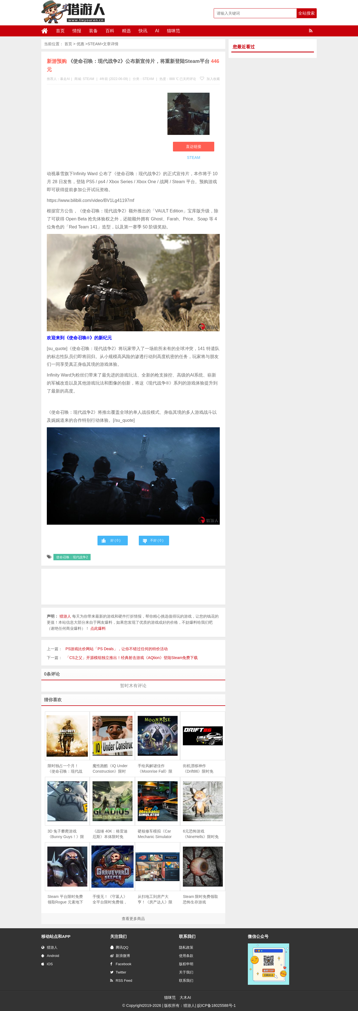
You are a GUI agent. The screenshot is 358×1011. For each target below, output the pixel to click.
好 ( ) (115, 540)
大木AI (185, 997)
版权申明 (186, 964)
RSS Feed (121, 980)
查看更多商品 (133, 918)
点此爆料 (98, 628)
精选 (126, 30)
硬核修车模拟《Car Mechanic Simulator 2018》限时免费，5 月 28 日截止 (155, 834)
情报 (76, 30)
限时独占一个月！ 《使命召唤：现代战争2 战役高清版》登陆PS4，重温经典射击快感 (65, 769)
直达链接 (193, 146)
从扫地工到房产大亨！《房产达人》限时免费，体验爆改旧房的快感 (155, 899)
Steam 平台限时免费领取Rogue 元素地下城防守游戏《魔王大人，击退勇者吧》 (65, 899)
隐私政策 (186, 947)
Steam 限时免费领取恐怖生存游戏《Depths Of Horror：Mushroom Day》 (200, 899)
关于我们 (186, 972)
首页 (60, 30)
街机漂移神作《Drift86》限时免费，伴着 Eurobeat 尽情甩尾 (199, 769)
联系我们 (186, 980)
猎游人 (49, 947)
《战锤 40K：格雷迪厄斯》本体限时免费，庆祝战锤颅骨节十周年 (110, 834)
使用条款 (186, 956)
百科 (109, 30)
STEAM (94, 44)
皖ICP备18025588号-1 (216, 1005)
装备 (93, 30)
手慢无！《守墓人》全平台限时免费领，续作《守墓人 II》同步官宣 (110, 899)
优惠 (80, 44)
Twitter (118, 972)
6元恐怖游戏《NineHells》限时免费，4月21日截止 (201, 834)
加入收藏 (210, 79)
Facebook (120, 964)
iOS (47, 964)
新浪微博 (120, 956)
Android (50, 956)
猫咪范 (173, 30)
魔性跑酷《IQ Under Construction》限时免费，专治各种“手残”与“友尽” (110, 769)
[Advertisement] (104, 128)
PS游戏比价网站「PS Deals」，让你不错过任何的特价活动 (117, 649)
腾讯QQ (119, 947)
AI (157, 30)
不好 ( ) (156, 540)
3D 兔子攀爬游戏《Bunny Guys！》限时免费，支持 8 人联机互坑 (66, 834)
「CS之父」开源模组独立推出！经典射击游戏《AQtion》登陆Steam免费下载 (132, 657)
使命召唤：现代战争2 (72, 557)
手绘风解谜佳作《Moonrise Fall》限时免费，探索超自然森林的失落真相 (155, 769)
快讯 (143, 30)
